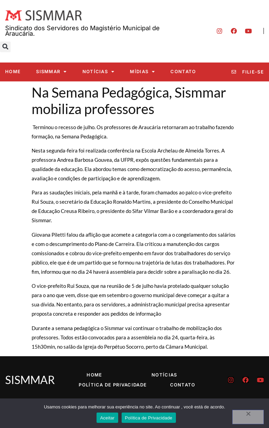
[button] (5, 47)
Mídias (142, 72)
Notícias (98, 72)
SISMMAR (51, 72)
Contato (183, 71)
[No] (248, 417)
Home (13, 71)
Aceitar (107, 417)
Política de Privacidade (113, 384)
